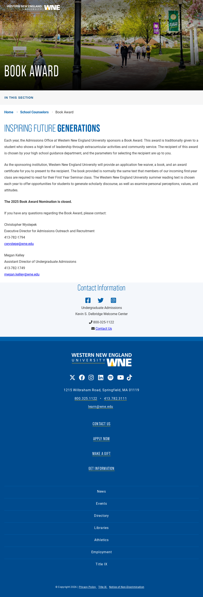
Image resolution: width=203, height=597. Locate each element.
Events (101, 503)
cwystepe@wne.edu (19, 243)
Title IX (101, 564)
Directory (101, 515)
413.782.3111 (115, 399)
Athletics (101, 539)
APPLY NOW (101, 438)
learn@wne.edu (100, 407)
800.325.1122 (86, 399)
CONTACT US (101, 423)
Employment (101, 552)
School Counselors (34, 112)
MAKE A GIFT (101, 453)
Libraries (101, 527)
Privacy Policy (88, 586)
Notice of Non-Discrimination (126, 586)
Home (8, 112)
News (101, 491)
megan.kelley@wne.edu (21, 274)
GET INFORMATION (102, 468)
